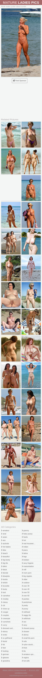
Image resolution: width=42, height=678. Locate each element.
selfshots (26, 618)
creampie (5, 618)
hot (24, 540)
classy (4, 602)
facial (4, 641)
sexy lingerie (27, 563)
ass (3, 540)
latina (25, 553)
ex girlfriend (6, 638)
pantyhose (27, 602)
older (24, 579)
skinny (25, 635)
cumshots (5, 622)
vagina (25, 658)
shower (25, 631)
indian (25, 547)
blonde (4, 573)
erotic (4, 635)
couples (5, 615)
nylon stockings (29, 645)
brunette (5, 586)
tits (24, 651)
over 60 (25, 596)
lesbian (25, 560)
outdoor (26, 583)
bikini (4, 566)
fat (3, 645)
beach (4, 553)
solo (24, 641)
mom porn (26, 573)
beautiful (5, 557)
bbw (3, 550)
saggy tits (26, 615)
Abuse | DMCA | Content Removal (14, 670)
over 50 (25, 592)
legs (24, 557)
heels (25, 537)
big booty (5, 560)
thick (24, 648)
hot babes (6, 547)
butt (3, 592)
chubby (5, 599)
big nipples (27, 576)
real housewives (29, 544)
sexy (24, 625)
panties (25, 599)
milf (24, 570)
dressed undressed (9, 628)
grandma (5, 661)
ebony (4, 631)
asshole (5, 544)
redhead (26, 612)
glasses (5, 658)
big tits (4, 563)
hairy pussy (27, 534)
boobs (4, 579)
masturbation (28, 566)
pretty (25, 605)
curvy (4, 625)
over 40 (25, 589)
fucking (4, 651)
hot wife (26, 661)
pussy (25, 609)
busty (4, 589)
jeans (25, 550)
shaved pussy (28, 628)
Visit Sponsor (19, 81)
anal (3, 534)
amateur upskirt (29, 654)
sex (24, 622)
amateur (5, 530)
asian (4, 537)
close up (5, 609)
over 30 (25, 586)
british (4, 583)
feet (3, 648)
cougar (4, 612)
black (4, 570)
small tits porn (28, 638)
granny (25, 530)
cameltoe (5, 596)
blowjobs (5, 576)
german (5, 654)
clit (3, 605)
